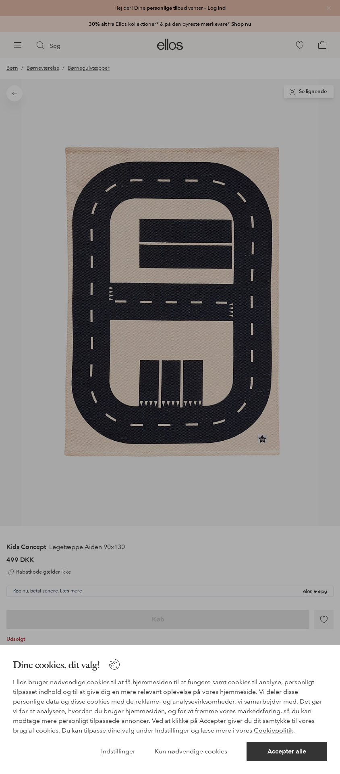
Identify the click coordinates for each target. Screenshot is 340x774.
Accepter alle (286, 751)
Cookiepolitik (273, 730)
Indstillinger (118, 751)
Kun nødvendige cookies (191, 751)
